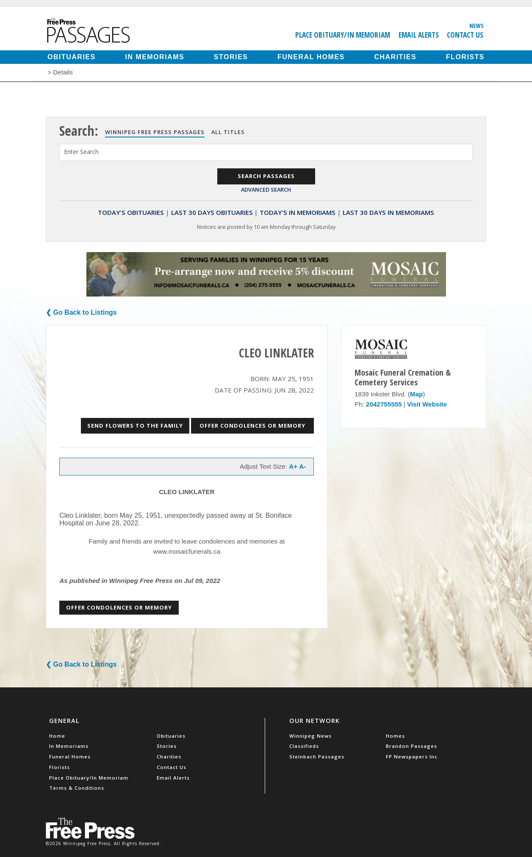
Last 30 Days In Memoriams (388, 212)
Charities (395, 56)
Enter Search (81, 152)
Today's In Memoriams (297, 212)
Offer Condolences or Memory (252, 425)
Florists (465, 56)
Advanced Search (266, 189)
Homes (395, 736)
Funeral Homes (311, 56)
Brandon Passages (411, 746)
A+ (293, 466)
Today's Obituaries (131, 212)
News (476, 25)
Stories (231, 56)
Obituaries (71, 56)
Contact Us (465, 35)
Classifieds (304, 746)
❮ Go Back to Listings (81, 312)
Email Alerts (419, 35)
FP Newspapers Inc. (412, 756)
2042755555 (384, 404)
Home (57, 736)
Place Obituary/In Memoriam (342, 35)
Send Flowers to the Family (135, 425)
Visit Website (427, 404)
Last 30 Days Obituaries (212, 212)
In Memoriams (154, 56)
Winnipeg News (310, 736)
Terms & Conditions (76, 788)
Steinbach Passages (316, 756)
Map (416, 394)
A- (302, 466)
